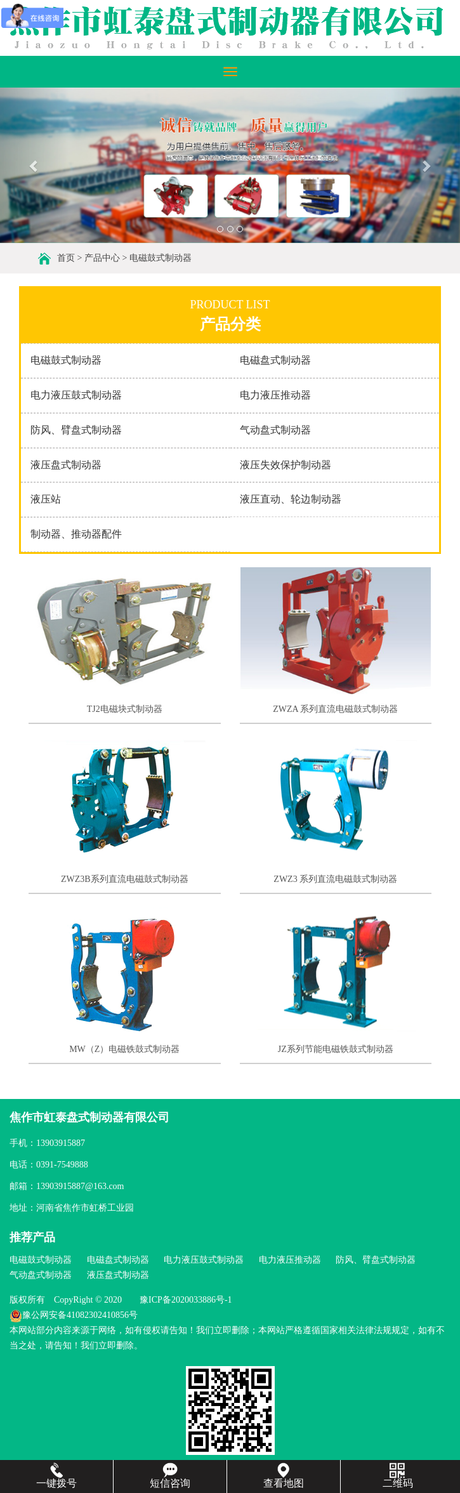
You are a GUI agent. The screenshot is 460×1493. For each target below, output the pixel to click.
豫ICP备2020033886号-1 (186, 1300)
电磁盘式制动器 (275, 360)
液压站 (45, 499)
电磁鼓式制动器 (160, 258)
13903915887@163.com (80, 1186)
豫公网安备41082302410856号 (74, 1315)
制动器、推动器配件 (76, 534)
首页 (66, 258)
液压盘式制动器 (66, 464)
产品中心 (102, 258)
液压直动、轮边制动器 (290, 499)
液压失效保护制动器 (285, 464)
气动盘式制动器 (275, 429)
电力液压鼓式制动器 (76, 395)
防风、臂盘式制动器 (76, 429)
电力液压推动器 (275, 395)
